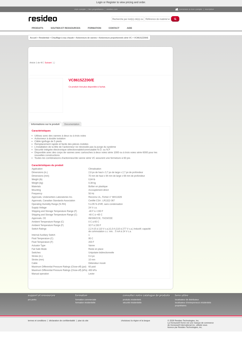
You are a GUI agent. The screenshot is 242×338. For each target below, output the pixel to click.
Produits (37, 28)
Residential (44, 38)
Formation (94, 28)
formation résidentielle (85, 302)
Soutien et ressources (65, 28)
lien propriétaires (96, 9)
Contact (114, 28)
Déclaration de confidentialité (62, 320)
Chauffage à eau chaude (62, 38)
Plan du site (83, 320)
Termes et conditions (37, 320)
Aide (129, 28)
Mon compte (80, 9)
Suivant (48, 62)
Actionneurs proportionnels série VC (115, 38)
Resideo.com (112, 9)
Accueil (33, 38)
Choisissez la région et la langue (135, 320)
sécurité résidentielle (132, 302)
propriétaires (180, 305)
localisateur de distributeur (187, 299)
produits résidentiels (132, 299)
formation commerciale (85, 299)
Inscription (209, 9)
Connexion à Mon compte (190, 9)
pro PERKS (32, 299)
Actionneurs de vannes (86, 38)
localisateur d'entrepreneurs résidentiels (193, 302)
